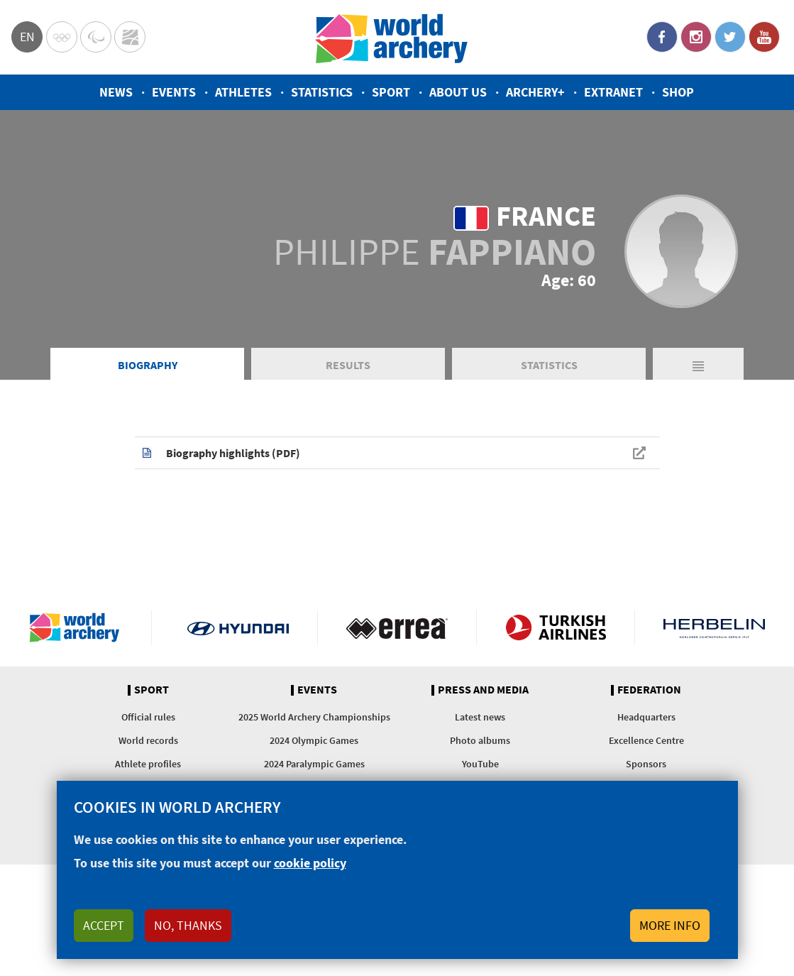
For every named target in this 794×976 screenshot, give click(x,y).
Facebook (662, 37)
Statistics (322, 92)
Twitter (730, 37)
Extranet (613, 92)
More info (669, 925)
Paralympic (95, 37)
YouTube (764, 37)
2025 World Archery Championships (314, 717)
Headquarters (646, 717)
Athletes (243, 92)
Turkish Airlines (556, 627)
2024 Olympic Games (314, 740)
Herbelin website (714, 627)
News (116, 92)
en (27, 36)
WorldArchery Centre (129, 37)
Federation (649, 690)
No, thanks (188, 925)
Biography (147, 365)
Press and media (483, 690)
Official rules (148, 717)
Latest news (480, 717)
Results (348, 365)
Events (174, 92)
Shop (678, 92)
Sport (391, 92)
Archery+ (535, 92)
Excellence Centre (646, 740)
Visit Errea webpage (397, 627)
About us (458, 92)
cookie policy (310, 863)
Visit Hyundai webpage (238, 627)
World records (148, 740)
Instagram (696, 37)
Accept (103, 925)
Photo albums (480, 740)
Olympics (61, 37)
